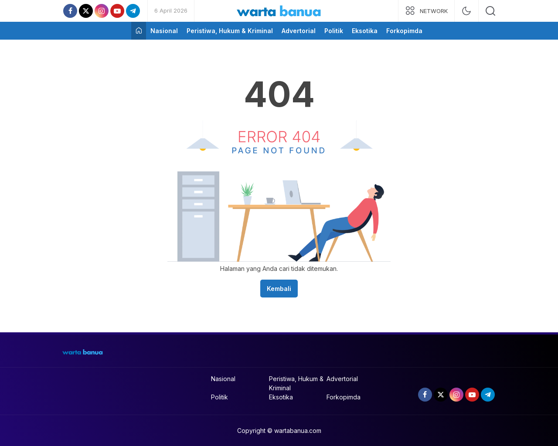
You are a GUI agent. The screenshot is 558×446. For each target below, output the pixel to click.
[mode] (466, 11)
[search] (490, 11)
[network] (426, 11)
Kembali (279, 288)
